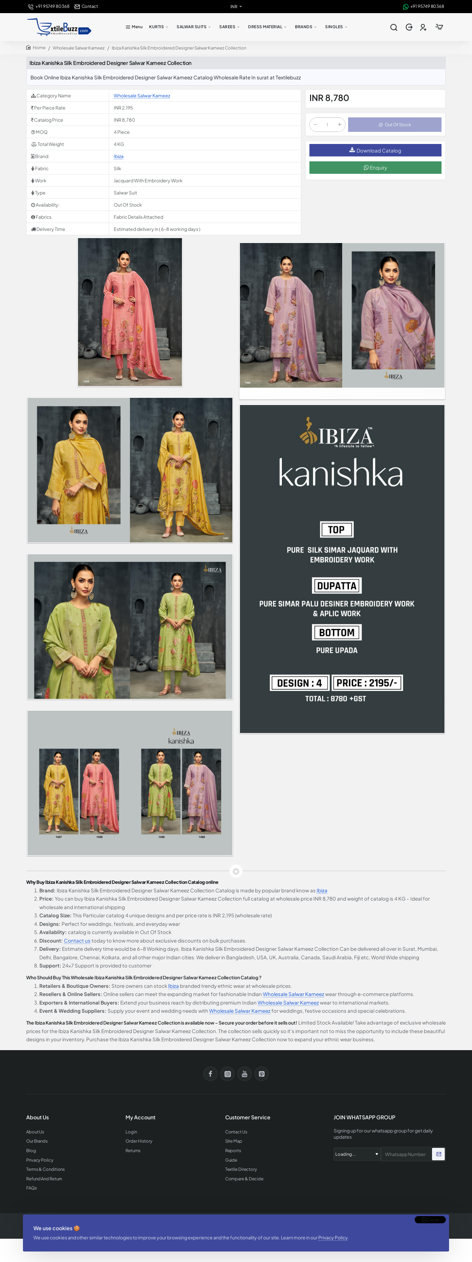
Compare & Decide (244, 1178)
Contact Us (236, 1132)
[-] (315, 125)
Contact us (77, 940)
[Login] (410, 27)
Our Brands (37, 1141)
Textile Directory (241, 1169)
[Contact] (86, 6)
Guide (231, 1160)
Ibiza (119, 156)
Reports (233, 1150)
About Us (35, 1132)
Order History (139, 1141)
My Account (140, 1117)
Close (433, 1219)
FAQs (31, 1188)
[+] (339, 125)
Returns (133, 1150)
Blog (31, 1150)
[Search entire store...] (393, 27)
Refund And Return (44, 1178)
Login (131, 1132)
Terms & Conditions (45, 1169)
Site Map (233, 1141)
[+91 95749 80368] (48, 6)
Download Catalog (375, 150)
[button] (395, 124)
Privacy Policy (332, 1237)
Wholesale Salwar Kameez (79, 48)
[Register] (424, 27)
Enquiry (375, 167)
